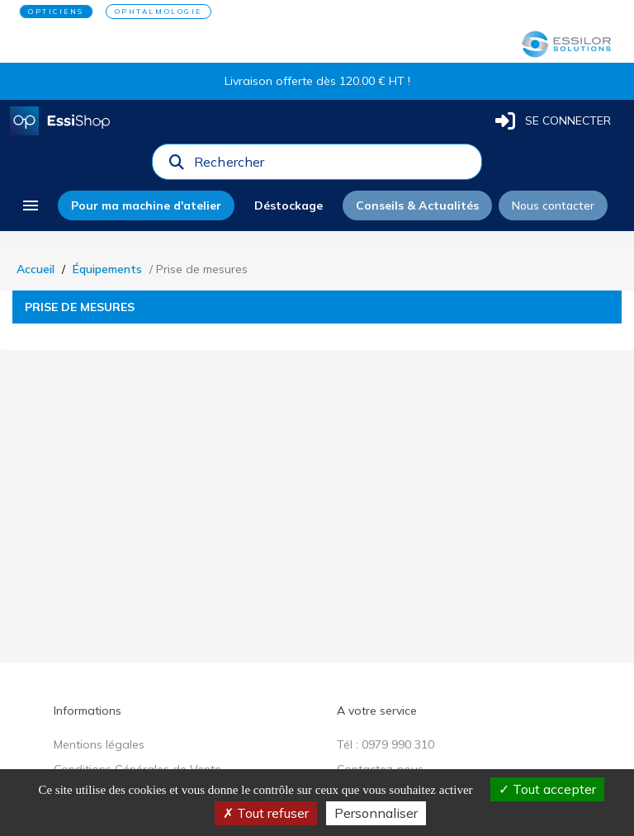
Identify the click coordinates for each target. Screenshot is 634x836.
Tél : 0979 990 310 (385, 744)
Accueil (35, 269)
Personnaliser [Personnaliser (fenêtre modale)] (376, 813)
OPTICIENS (56, 11)
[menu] (30, 205)
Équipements (107, 269)
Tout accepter (547, 789)
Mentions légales (99, 744)
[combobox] (332, 166)
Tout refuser (266, 813)
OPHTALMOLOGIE (158, 11)
